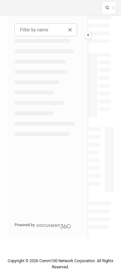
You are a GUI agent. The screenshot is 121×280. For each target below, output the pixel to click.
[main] (101, 127)
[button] (109, 7)
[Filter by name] (46, 29)
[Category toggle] (88, 35)
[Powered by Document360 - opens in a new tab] (43, 225)
